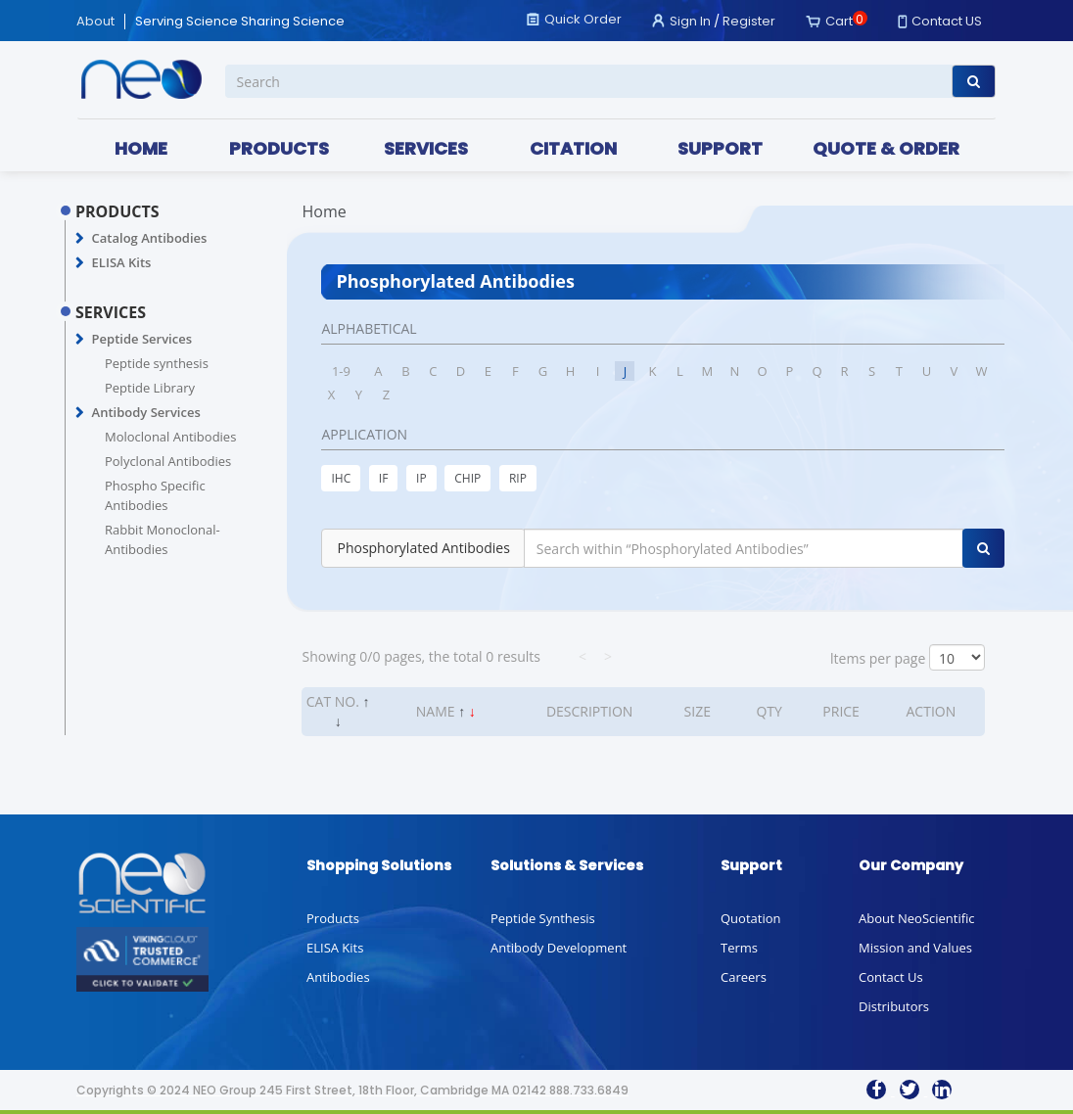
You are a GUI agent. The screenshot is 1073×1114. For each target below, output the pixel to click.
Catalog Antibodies (150, 238)
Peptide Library (150, 387)
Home (324, 211)
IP (421, 478)
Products (332, 918)
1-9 (341, 371)
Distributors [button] (894, 1006)
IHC (340, 478)
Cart (839, 21)
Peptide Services (142, 339)
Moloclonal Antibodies (170, 436)
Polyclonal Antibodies (168, 461)
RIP (518, 478)
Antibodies (338, 977)
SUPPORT (720, 148)
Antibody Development (558, 947)
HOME (141, 148)
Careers (744, 977)
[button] (79, 239)
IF (384, 478)
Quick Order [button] (583, 19)
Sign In (690, 21)
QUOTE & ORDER (886, 148)
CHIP (467, 478)
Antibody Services (146, 412)
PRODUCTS (279, 148)
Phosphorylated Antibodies (423, 547)
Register (749, 21)
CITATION (573, 148)
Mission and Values (915, 947)
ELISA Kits (122, 262)
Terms (739, 947)
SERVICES (426, 148)
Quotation (750, 918)
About (95, 21)
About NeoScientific (917, 918)
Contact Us (891, 977)
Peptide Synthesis (542, 918)
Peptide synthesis (157, 363)
